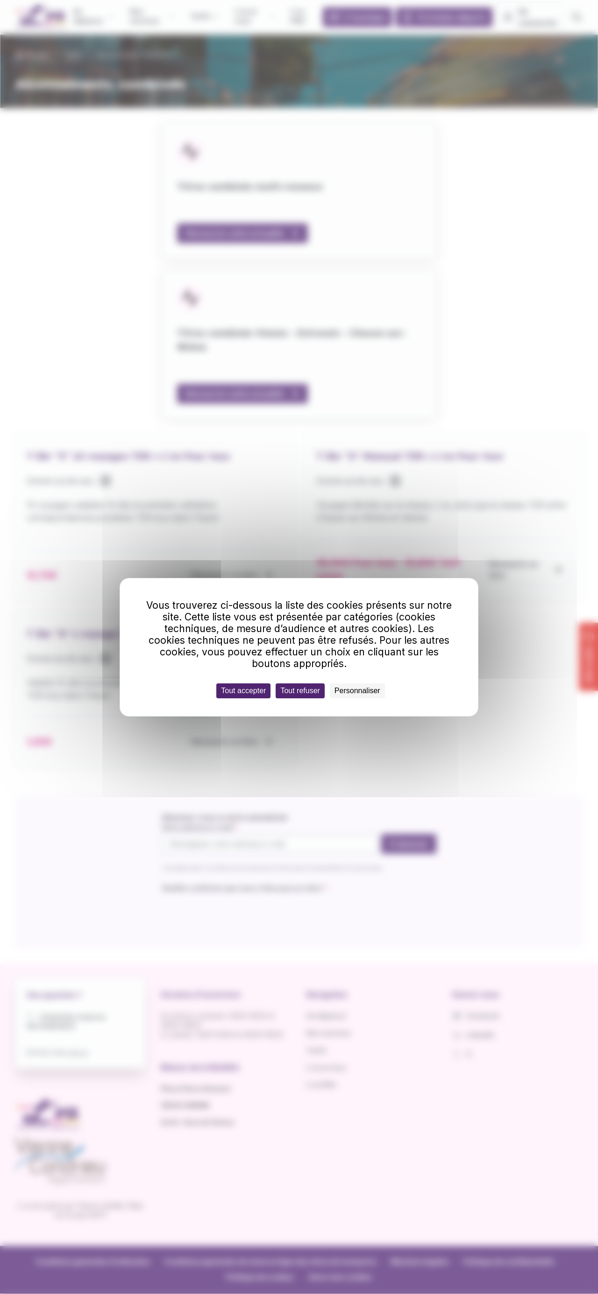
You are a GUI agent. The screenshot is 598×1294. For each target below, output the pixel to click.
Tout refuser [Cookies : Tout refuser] (300, 691)
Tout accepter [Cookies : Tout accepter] (243, 691)
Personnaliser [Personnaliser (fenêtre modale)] (357, 691)
